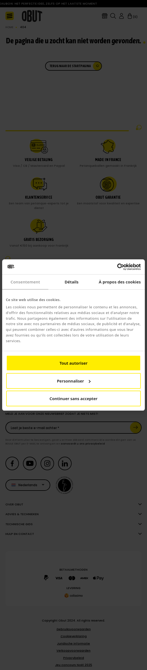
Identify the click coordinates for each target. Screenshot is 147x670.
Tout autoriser (73, 363)
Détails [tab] (71, 282)
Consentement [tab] (25, 282)
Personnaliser (74, 381)
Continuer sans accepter (73, 398)
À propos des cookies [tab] (120, 282)
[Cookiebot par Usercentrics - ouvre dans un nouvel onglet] (117, 266)
